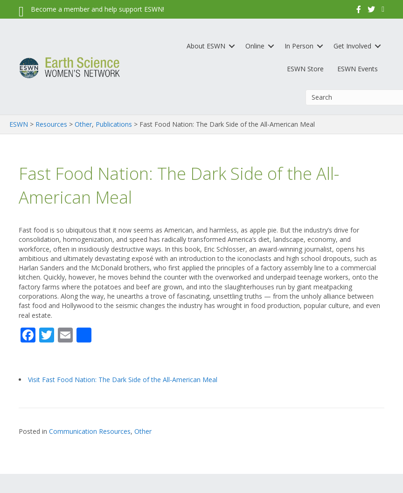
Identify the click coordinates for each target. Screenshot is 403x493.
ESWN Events (357, 68)
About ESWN (206, 45)
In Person (299, 45)
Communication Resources (90, 431)
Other (143, 431)
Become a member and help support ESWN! (97, 9)
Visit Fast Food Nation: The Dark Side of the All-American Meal (122, 379)
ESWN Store (305, 68)
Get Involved (352, 45)
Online (254, 45)
